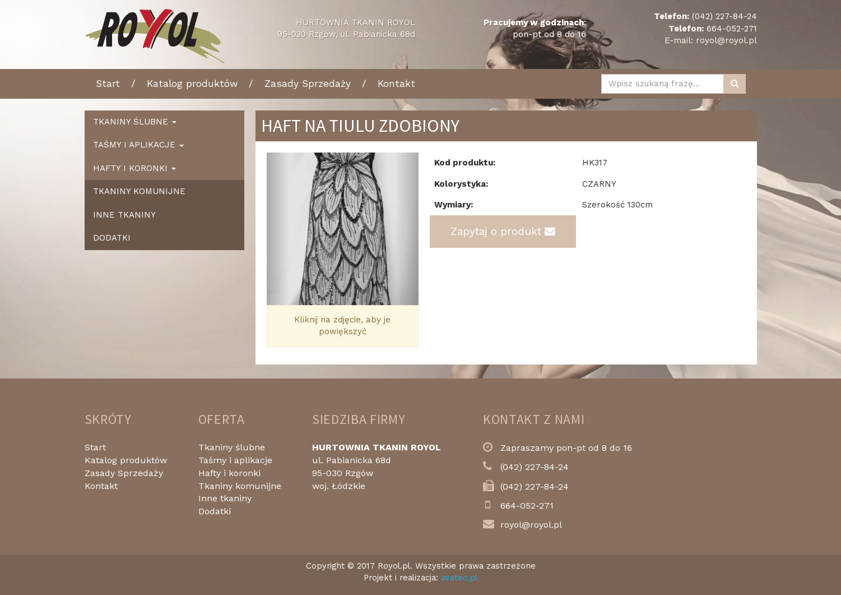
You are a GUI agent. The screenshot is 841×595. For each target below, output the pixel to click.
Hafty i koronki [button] (134, 168)
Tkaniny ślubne (231, 447)
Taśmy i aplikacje (235, 460)
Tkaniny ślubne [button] (134, 122)
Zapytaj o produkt (502, 231)
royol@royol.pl (726, 40)
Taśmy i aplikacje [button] (138, 145)
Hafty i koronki (229, 473)
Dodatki (112, 238)
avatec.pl (459, 578)
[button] (278, 229)
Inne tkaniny (124, 215)
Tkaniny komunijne (139, 191)
